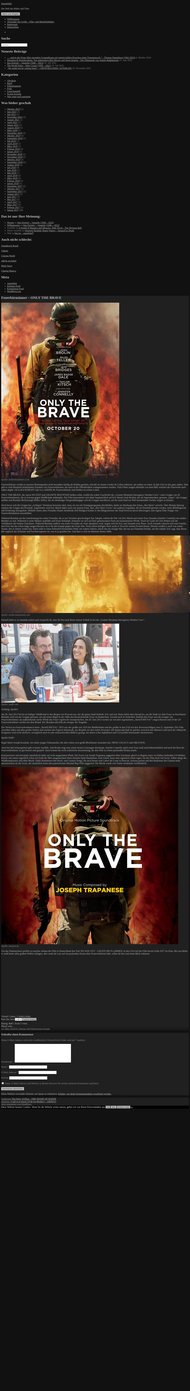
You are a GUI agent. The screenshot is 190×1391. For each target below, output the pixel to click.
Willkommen (13, 19)
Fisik (9, 88)
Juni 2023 (11, 112)
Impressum (12, 24)
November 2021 (14, 117)
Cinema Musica (8, 271)
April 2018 (12, 175)
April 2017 (12, 202)
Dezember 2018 (14, 154)
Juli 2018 (11, 167)
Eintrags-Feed (13, 286)
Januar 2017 (13, 210)
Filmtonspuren (14, 86)
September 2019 (14, 138)
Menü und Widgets (10, 14)
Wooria (10, 222)
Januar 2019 (13, 151)
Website (5, 1081)
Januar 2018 (13, 183)
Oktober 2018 (13, 159)
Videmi (4, 251)
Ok (108, 1111)
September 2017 (14, 191)
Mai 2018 (11, 173)
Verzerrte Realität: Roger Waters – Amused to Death (49, 230)
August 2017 (13, 194)
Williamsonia (13, 225)
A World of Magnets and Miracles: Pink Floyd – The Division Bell (50, 228)
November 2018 (14, 157)
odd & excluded (8, 261)
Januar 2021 (13, 125)
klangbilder (6, 3)
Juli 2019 (11, 141)
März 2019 (12, 146)
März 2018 (12, 178)
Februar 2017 (13, 207)
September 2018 (14, 162)
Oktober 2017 (13, 189)
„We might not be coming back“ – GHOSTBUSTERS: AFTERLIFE (39, 68)
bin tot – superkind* (24, 233)
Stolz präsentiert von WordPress (16, 1107)
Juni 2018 (11, 170)
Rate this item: (11, 1019)
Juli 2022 (11, 114)
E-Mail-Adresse (9, 1076)
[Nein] (132, 1111)
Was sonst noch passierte (19, 96)
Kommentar (7, 1065)
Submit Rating (29, 1019)
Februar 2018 (13, 181)
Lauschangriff (13, 91)
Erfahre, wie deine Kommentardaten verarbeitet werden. (84, 1097)
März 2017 (12, 204)
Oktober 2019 (13, 135)
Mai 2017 (11, 199)
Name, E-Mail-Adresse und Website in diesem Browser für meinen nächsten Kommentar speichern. (52, 1087)
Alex (33, 1029)
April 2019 (12, 143)
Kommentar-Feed (15, 288)
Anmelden (12, 283)
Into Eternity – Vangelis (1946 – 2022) (25, 63)
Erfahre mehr (124, 1111)
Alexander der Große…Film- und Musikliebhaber (30, 22)
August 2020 (13, 127)
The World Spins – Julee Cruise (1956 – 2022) (29, 65)
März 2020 (12, 130)
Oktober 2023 (13, 109)
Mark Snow (6, 266)
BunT (9, 83)
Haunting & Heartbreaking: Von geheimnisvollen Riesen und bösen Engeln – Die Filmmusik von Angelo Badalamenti (63, 60)
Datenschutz (13, 27)
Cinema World (8, 256)
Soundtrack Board (9, 246)
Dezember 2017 (14, 186)
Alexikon (11, 80)
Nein (114, 1111)
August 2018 (13, 165)
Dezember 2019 (14, 133)
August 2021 (13, 119)
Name (5, 1070)
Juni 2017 (11, 197)
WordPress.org (14, 291)
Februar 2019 (13, 149)
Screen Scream (14, 94)
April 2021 (12, 122)
